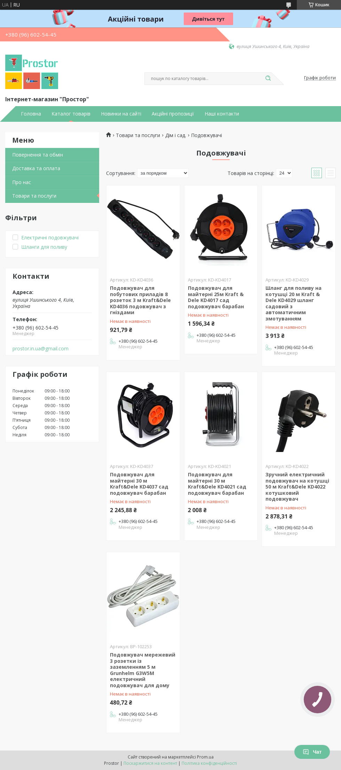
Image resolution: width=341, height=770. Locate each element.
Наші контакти (222, 113)
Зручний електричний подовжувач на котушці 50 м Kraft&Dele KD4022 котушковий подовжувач (297, 486)
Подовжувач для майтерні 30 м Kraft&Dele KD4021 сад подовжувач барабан (217, 483)
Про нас (21, 182)
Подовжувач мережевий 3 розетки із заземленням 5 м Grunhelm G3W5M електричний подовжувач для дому (142, 670)
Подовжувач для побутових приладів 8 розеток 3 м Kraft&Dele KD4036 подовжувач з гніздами (140, 300)
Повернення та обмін (37, 154)
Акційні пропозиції (173, 113)
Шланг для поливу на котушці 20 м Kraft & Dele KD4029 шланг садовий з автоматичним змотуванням (293, 303)
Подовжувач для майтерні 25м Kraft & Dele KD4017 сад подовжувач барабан (216, 297)
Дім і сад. (175, 135)
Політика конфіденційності (209, 763)
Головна (31, 113)
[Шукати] (268, 78)
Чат (312, 752)
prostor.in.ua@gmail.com (41, 349)
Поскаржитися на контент (150, 763)
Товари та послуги (34, 195)
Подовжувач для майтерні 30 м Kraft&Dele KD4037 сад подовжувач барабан (139, 483)
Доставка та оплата (36, 168)
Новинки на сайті (121, 113)
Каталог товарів (70, 113)
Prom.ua (205, 757)
